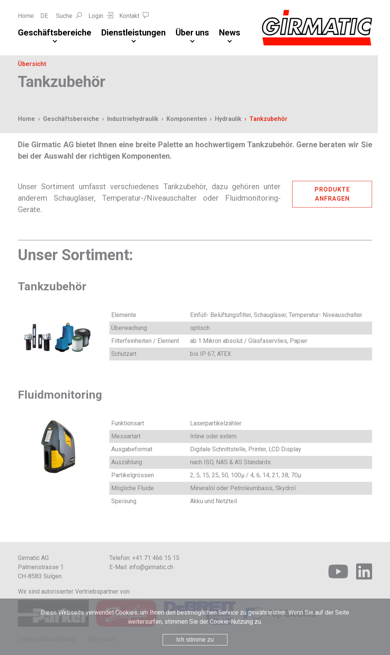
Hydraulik (228, 118)
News (229, 32)
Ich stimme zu (195, 639)
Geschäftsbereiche (54, 32)
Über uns (192, 32)
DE (44, 15)
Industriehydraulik (132, 118)
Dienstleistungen (133, 32)
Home (26, 15)
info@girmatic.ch (151, 567)
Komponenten (186, 118)
